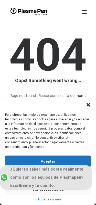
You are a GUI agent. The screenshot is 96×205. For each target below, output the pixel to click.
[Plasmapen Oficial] (28, 12)
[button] (88, 104)
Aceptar (48, 161)
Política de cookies (48, 199)
